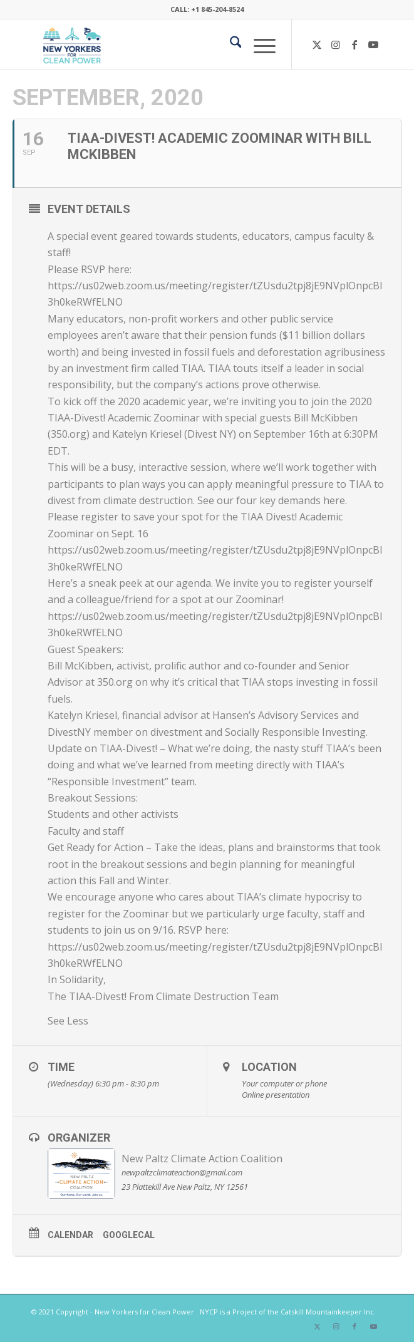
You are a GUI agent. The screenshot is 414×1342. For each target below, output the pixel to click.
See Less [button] (68, 1021)
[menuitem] (229, 44)
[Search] (229, 44)
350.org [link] (68, 434)
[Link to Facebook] (354, 44)
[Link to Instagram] (335, 44)
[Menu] (258, 44)
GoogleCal (129, 1235)
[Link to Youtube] (373, 44)
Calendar (70, 1235)
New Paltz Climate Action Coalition (202, 1158)
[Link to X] (317, 44)
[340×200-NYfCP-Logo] (172, 44)
